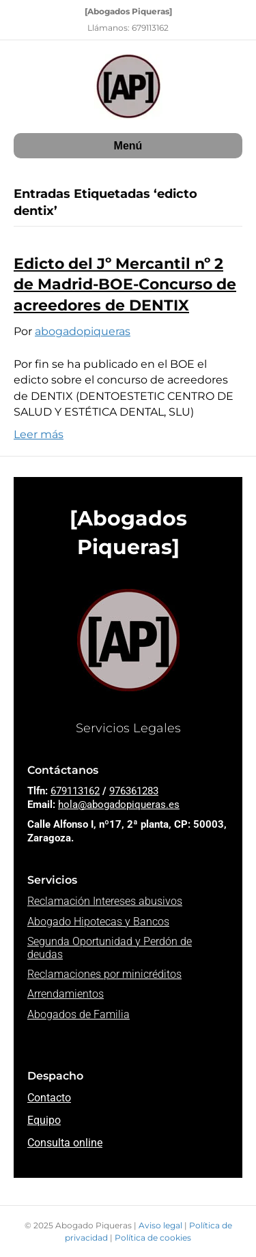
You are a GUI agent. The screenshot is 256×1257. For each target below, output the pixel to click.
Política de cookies (153, 1237)
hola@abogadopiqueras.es (119, 804)
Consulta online (64, 1142)
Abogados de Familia (78, 1014)
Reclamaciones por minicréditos (104, 974)
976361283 (133, 791)
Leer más (38, 434)
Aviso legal (161, 1225)
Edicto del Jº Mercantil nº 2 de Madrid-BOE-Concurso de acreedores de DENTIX (125, 285)
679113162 (75, 791)
